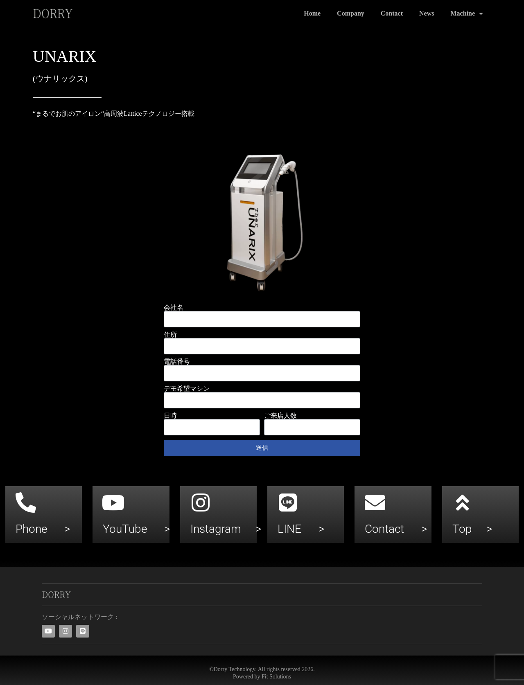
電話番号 (177, 361)
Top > (472, 529)
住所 (170, 334)
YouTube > (136, 529)
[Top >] (462, 502)
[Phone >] (26, 502)
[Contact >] (375, 502)
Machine (466, 13)
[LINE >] (288, 502)
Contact (392, 13)
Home (312, 13)
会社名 (173, 307)
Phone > (43, 529)
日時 (170, 415)
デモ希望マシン (187, 388)
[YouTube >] (113, 502)
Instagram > (226, 529)
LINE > (301, 529)
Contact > (396, 529)
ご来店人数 (280, 415)
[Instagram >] (200, 502)
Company (350, 13)
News (426, 13)
